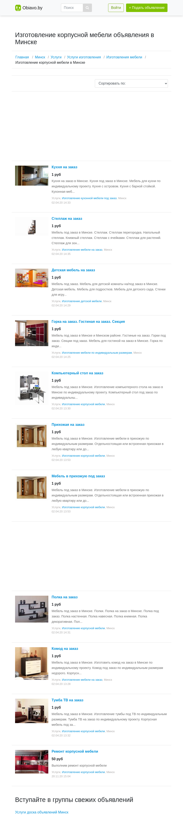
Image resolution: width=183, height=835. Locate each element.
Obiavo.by (32, 7)
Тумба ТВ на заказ (67, 700)
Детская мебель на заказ (73, 270)
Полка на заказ (65, 597)
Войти (116, 8)
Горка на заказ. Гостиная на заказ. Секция (88, 321)
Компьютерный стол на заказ (77, 373)
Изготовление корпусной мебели (83, 404)
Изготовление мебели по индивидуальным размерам (97, 352)
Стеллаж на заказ (67, 218)
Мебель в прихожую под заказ (78, 476)
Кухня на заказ (64, 167)
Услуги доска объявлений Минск (41, 812)
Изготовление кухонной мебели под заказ (89, 198)
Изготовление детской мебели (81, 301)
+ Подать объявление (147, 8)
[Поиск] (72, 8)
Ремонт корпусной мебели (75, 751)
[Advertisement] (91, 126)
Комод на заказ (65, 649)
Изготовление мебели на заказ (82, 249)
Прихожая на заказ (68, 424)
